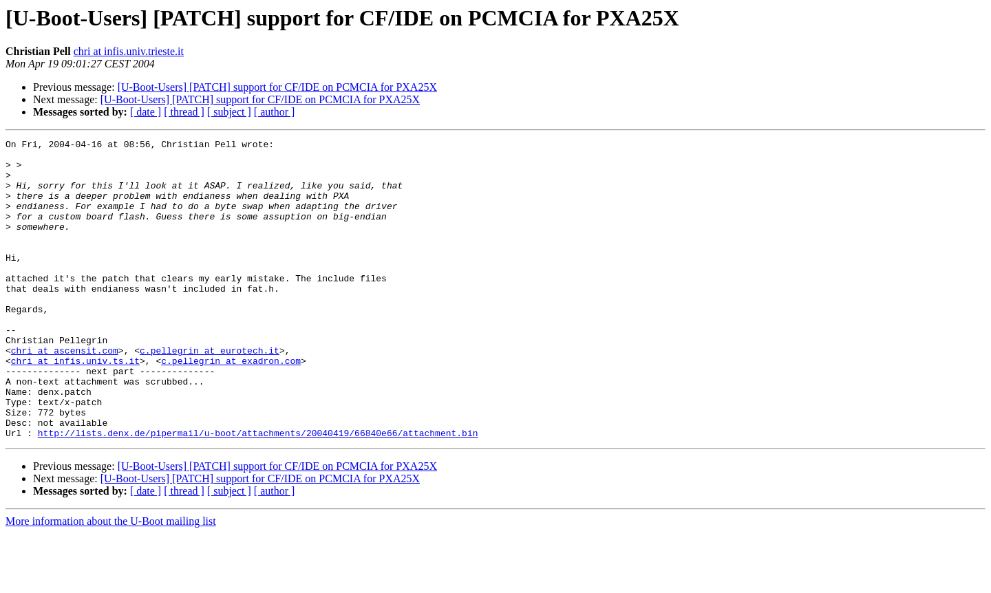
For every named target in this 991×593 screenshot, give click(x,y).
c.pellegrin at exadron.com (231, 406)
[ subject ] (229, 112)
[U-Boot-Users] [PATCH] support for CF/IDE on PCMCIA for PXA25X (277, 87)
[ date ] (145, 112)
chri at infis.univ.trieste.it (129, 51)
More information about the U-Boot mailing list (111, 581)
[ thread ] (184, 112)
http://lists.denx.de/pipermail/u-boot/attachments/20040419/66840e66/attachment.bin (258, 492)
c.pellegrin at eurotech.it (209, 393)
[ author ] (274, 112)
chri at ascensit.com (64, 393)
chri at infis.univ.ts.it (75, 406)
